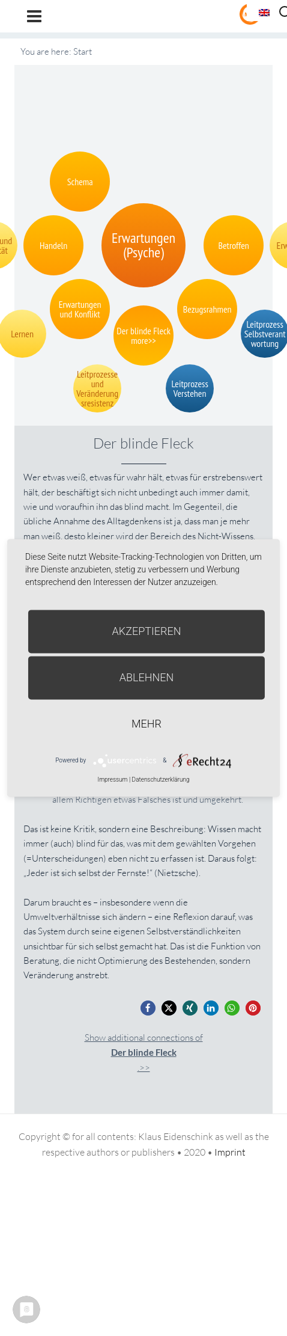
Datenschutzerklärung (161, 779)
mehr (146, 723)
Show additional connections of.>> (144, 1052)
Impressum (112, 779)
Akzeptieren (146, 631)
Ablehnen (146, 677)
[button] (148, 1008)
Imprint (230, 1152)
